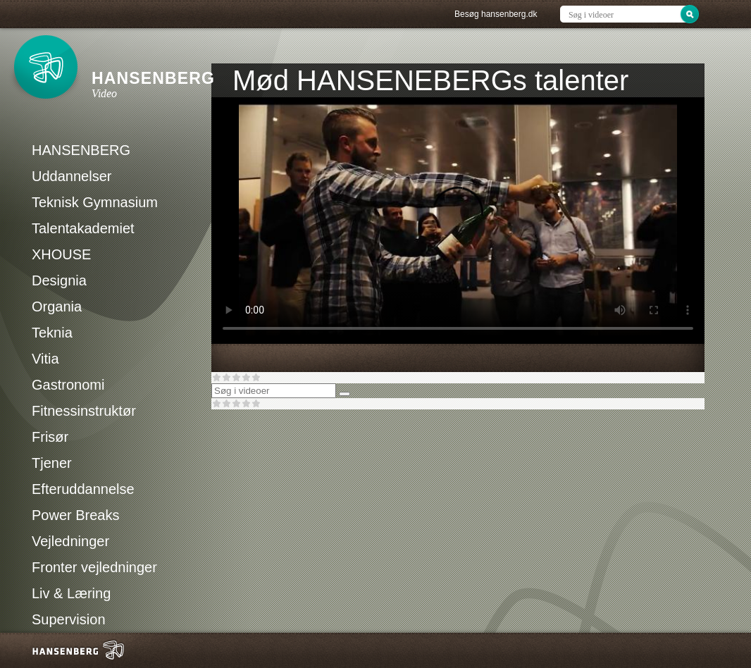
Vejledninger (70, 541)
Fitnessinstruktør (84, 411)
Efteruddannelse (83, 489)
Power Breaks (76, 515)
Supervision (69, 619)
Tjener (52, 463)
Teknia (52, 332)
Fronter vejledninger (94, 567)
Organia (57, 306)
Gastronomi (68, 384)
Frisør (50, 437)
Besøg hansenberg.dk (495, 14)
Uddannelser (71, 176)
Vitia (45, 358)
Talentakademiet (83, 228)
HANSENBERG (81, 150)
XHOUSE (61, 254)
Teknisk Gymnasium (95, 202)
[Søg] (344, 394)
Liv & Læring (71, 593)
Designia (59, 280)
